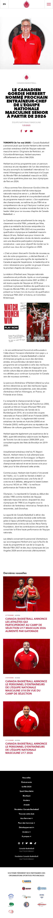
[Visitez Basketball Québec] (41, 888)
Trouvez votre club (26, 814)
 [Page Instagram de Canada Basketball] (19, 843)
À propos (26, 836)
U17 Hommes (9, 615)
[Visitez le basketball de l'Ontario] (26, 888)
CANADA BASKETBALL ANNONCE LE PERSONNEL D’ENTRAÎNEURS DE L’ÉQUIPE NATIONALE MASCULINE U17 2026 (26, 748)
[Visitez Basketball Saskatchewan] (42, 881)
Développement (26, 827)
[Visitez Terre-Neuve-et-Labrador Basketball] (26, 904)
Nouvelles (26, 777)
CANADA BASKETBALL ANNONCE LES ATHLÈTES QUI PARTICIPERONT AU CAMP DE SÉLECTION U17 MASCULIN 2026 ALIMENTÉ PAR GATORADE (26, 625)
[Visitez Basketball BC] (11, 881)
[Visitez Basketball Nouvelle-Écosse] (42, 897)
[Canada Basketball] (26, 4)
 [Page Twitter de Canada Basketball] (27, 843)
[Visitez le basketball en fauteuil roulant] (11, 912)
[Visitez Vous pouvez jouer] (26, 911)
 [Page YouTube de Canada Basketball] (31, 843)
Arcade (27, 805)
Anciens (26, 800)
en (4, 4)
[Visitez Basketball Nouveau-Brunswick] (26, 896)
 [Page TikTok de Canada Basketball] (35, 843)
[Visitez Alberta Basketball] (26, 881)
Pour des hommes (26, 823)
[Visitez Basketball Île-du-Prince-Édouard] (11, 904)
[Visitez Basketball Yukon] (41, 904)
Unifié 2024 (26, 786)
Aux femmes (26, 818)
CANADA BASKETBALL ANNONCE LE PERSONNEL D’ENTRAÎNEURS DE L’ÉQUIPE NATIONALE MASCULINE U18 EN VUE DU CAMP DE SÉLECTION (26, 687)
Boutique (26, 796)
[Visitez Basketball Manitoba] (11, 888)
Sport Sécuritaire (26, 791)
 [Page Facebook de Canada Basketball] (22, 843)
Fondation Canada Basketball (26, 809)
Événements (26, 782)
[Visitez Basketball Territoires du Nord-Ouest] (11, 897)
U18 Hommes (9, 678)
